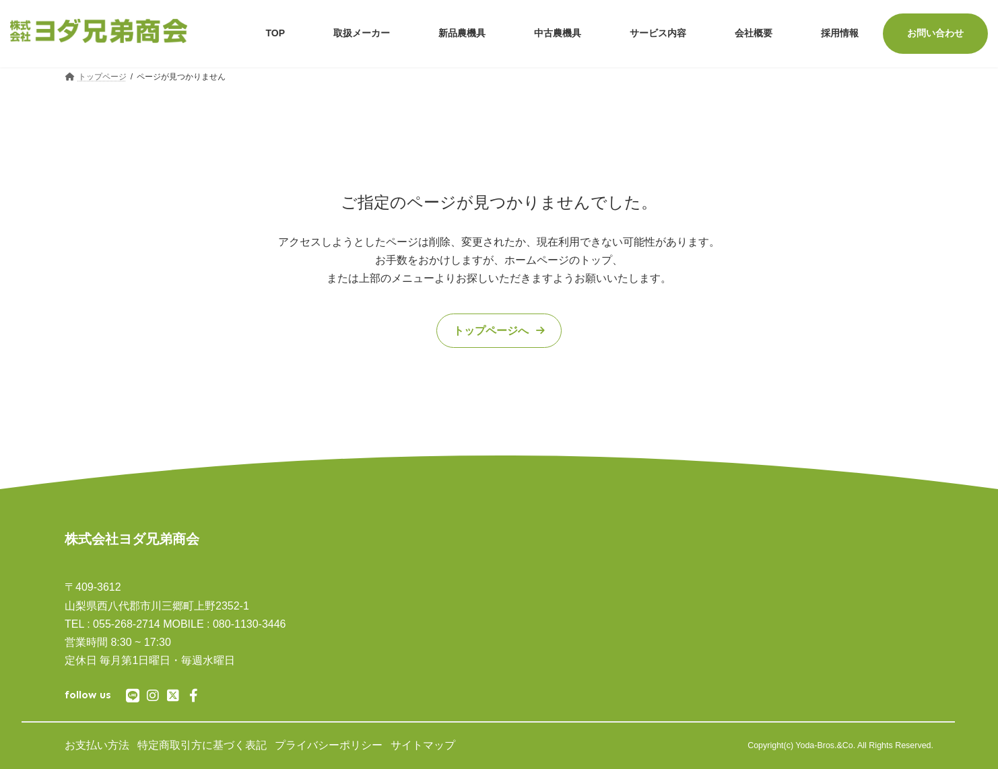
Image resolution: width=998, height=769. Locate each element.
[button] (499, 331)
